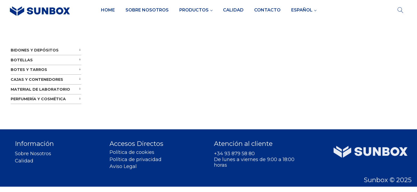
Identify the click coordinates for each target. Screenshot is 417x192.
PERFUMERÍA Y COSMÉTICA (38, 99)
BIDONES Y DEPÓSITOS (35, 50)
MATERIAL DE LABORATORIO (40, 89)
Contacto (267, 10)
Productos (194, 10)
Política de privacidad (135, 159)
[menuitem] (304, 10)
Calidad (233, 10)
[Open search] (400, 10)
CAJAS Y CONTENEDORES (37, 79)
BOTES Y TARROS (29, 69)
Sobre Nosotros (147, 10)
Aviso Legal (123, 166)
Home (108, 10)
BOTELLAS (22, 60)
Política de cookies (132, 152)
